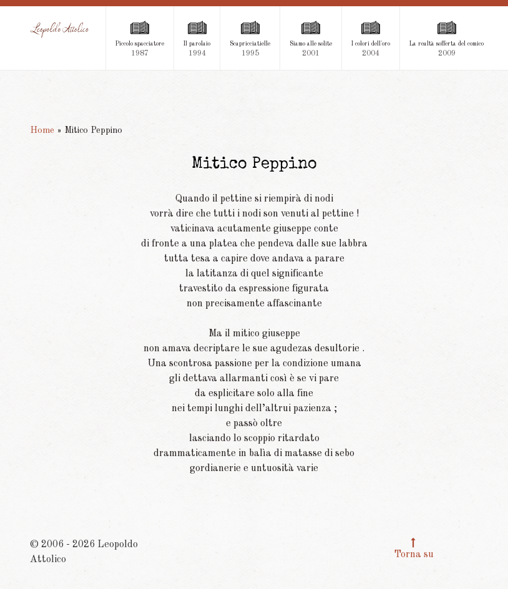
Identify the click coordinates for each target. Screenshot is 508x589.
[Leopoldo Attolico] (60, 30)
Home (42, 130)
